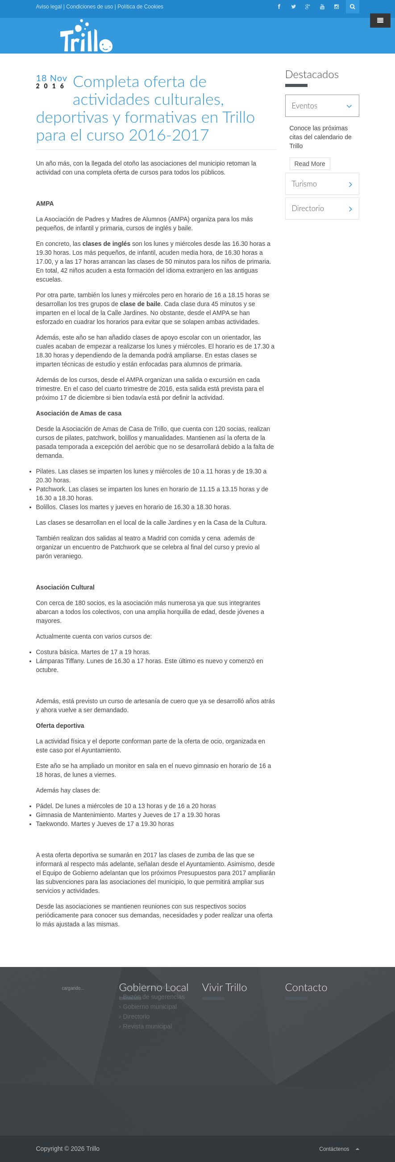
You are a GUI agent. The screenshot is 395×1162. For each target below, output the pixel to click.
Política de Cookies (140, 7)
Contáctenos (334, 1149)
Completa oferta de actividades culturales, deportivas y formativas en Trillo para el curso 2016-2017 (145, 107)
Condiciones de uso (89, 7)
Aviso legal (49, 7)
